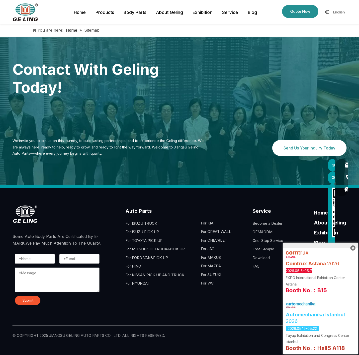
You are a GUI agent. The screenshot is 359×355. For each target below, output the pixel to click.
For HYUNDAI (137, 283)
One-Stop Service (268, 240)
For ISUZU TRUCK (141, 223)
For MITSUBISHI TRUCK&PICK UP (155, 249)
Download (261, 257)
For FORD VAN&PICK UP (146, 257)
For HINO (133, 266)
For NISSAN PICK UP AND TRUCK (154, 275)
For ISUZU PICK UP (142, 231)
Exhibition (326, 233)
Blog (319, 243)
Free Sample (263, 249)
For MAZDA (211, 266)
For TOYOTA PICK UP (144, 240)
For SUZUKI (211, 274)
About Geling (330, 223)
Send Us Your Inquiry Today (309, 147)
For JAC (207, 248)
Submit (27, 300)
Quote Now (300, 11)
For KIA (207, 223)
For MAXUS (211, 257)
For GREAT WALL (216, 231)
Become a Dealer (267, 223)
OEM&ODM (262, 231)
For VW (207, 283)
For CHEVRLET (214, 240)
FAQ (256, 266)
